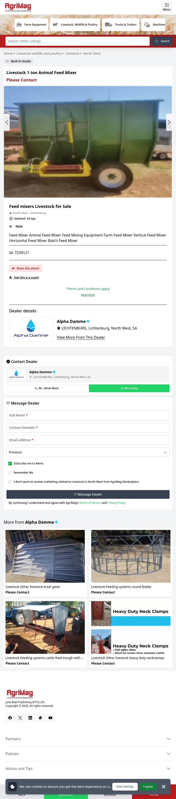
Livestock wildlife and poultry (39, 53)
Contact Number (23, 427)
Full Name (18, 415)
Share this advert (25, 268)
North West (92, 53)
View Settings (125, 786)
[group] (31, 24)
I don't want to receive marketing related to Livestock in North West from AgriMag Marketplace (76, 482)
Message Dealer (88, 494)
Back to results (18, 61)
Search (162, 41)
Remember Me (23, 473)
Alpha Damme (39, 522)
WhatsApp (129, 388)
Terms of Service (90, 503)
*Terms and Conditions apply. (88, 289)
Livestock (72, 53)
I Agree (148, 786)
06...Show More (47, 388)
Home (9, 53)
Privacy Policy (116, 503)
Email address (21, 440)
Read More (88, 295)
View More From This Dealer (81, 337)
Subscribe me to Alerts (28, 463)
